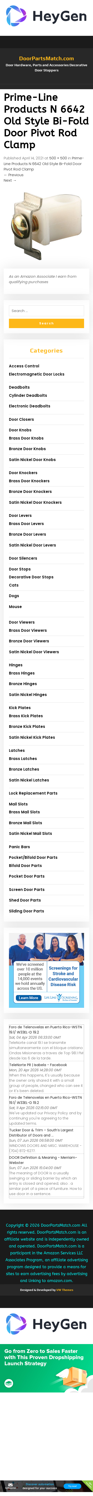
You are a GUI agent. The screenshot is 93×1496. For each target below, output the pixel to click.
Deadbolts (19, 387)
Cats (14, 585)
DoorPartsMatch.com (46, 58)
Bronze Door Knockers (30, 491)
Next (10, 180)
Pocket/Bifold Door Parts (33, 857)
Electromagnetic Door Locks (36, 374)
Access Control (24, 366)
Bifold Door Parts (25, 865)
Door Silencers (23, 558)
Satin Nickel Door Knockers (35, 502)
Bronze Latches (24, 769)
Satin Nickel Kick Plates (32, 737)
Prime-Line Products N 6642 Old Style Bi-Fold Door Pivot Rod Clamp (44, 163)
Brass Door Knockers (29, 481)
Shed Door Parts (25, 900)
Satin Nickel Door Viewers (34, 651)
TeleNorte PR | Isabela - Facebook (38, 1064)
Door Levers (20, 515)
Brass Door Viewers (28, 630)
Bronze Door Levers (27, 534)
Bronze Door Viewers (29, 641)
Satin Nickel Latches (29, 780)
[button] (46, 86)
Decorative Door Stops (31, 577)
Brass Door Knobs (26, 438)
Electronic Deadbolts (29, 406)
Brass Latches (23, 758)
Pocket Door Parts (27, 876)
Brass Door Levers (26, 523)
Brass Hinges (22, 673)
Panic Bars (19, 846)
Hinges (16, 665)
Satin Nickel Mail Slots (30, 833)
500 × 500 (58, 158)
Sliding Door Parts (26, 911)
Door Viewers (22, 622)
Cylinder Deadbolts (28, 395)
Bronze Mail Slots (25, 822)
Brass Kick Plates (26, 715)
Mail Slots (18, 804)
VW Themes (64, 1290)
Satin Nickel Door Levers (32, 545)
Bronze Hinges (23, 683)
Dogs (14, 595)
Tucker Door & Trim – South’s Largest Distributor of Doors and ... (41, 1133)
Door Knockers (23, 472)
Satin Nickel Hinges (28, 694)
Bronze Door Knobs (27, 448)
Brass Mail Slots (24, 812)
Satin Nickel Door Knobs (32, 459)
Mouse (15, 606)
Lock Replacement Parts (33, 793)
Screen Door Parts (27, 889)
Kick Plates (20, 707)
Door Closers (21, 419)
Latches (17, 750)
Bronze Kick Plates (27, 726)
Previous (14, 174)
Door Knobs (20, 430)
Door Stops (20, 569)
